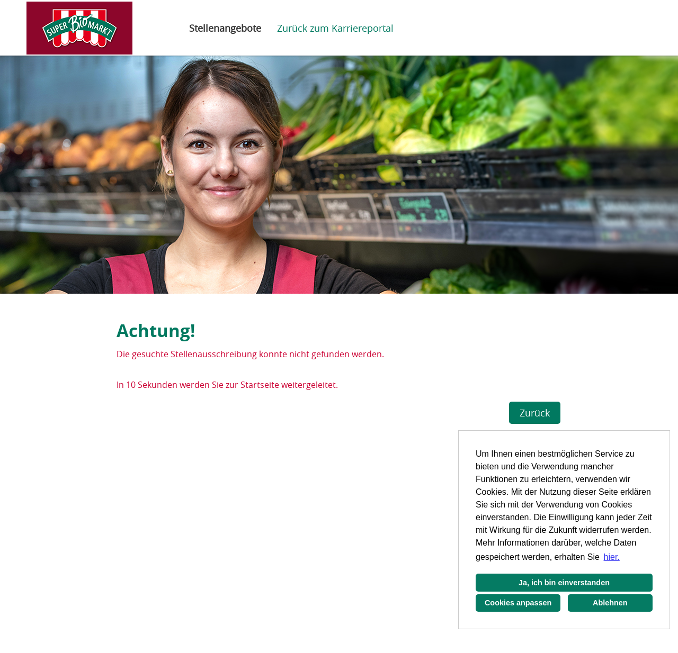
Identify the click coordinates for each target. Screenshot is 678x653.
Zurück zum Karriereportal (335, 28)
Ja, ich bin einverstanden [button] (564, 582)
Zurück (535, 412)
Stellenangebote (225, 28)
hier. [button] (612, 556)
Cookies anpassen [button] (518, 602)
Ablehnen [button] (610, 602)
